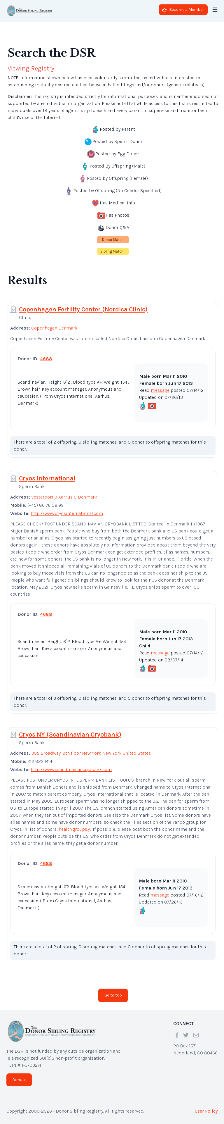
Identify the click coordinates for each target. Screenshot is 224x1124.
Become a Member (183, 9)
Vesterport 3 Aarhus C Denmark (64, 497)
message (160, 390)
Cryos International (47, 478)
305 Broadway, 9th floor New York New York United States (91, 753)
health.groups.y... (75, 829)
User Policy (206, 1111)
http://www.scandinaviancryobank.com (71, 769)
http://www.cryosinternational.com (67, 513)
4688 (46, 358)
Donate (19, 1079)
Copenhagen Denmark (54, 328)
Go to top (113, 995)
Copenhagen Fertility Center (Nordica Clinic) (83, 309)
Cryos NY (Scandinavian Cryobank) (70, 734)
